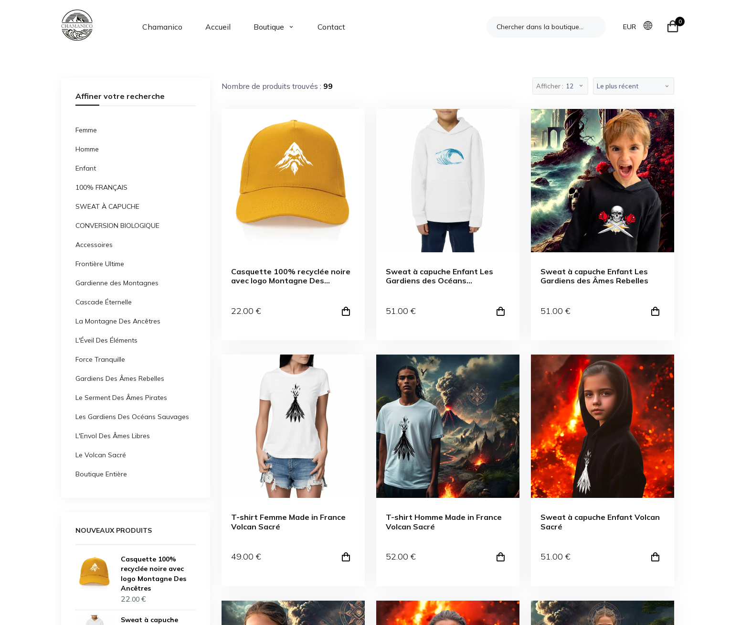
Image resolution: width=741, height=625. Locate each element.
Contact (331, 27)
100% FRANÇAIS (101, 187)
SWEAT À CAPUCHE (107, 206)
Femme (86, 130)
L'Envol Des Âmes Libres (112, 435)
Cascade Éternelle (103, 302)
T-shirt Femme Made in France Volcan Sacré (288, 522)
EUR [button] (629, 26)
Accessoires (94, 244)
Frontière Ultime (99, 263)
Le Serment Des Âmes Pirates (121, 397)
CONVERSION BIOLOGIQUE (117, 225)
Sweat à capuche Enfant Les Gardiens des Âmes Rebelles (594, 276)
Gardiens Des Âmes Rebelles (119, 378)
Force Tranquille (100, 359)
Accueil (218, 27)
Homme (87, 149)
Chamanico (162, 27)
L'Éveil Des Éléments (106, 340)
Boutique (269, 27)
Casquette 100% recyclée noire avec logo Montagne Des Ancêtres (290, 276)
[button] (651, 26)
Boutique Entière (101, 474)
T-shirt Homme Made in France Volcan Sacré (444, 522)
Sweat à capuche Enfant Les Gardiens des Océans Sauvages (439, 276)
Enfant (85, 168)
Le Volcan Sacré (100, 455)
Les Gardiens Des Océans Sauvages (132, 416)
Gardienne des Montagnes (117, 283)
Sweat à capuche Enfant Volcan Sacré (600, 522)
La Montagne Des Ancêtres (117, 321)
